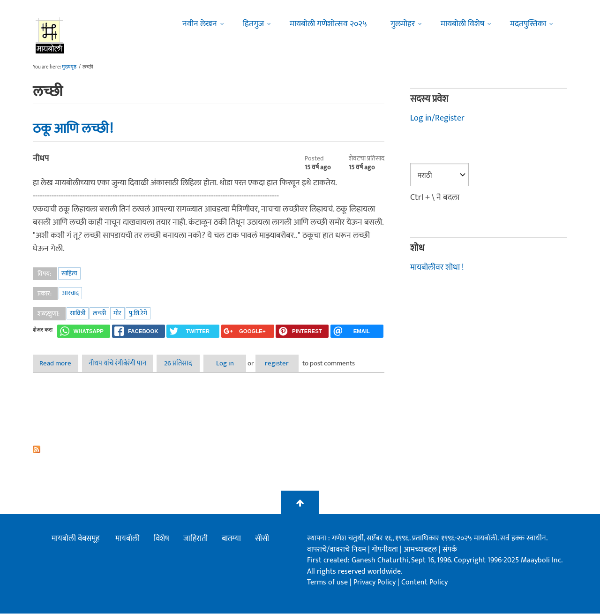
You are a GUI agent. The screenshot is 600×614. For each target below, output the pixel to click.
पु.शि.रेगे (138, 313)
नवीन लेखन (199, 24)
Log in (239, 363)
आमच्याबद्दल (421, 549)
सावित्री (77, 313)
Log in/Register (437, 118)
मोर (117, 313)
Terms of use (327, 582)
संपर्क (449, 549)
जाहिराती (195, 539)
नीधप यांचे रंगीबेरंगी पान (121, 363)
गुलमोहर (402, 24)
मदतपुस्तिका (528, 24)
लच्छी (99, 313)
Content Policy (424, 582)
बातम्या (231, 539)
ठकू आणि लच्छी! (73, 128)
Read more (62, 363)
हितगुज (253, 24)
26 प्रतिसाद (186, 363)
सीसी (262, 539)
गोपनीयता (386, 549)
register (297, 363)
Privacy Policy (375, 582)
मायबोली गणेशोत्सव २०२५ (328, 24)
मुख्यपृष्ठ (69, 67)
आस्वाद (70, 293)
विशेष (161, 539)
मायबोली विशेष (462, 24)
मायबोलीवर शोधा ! (437, 267)
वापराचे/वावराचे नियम (336, 549)
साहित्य (69, 273)
